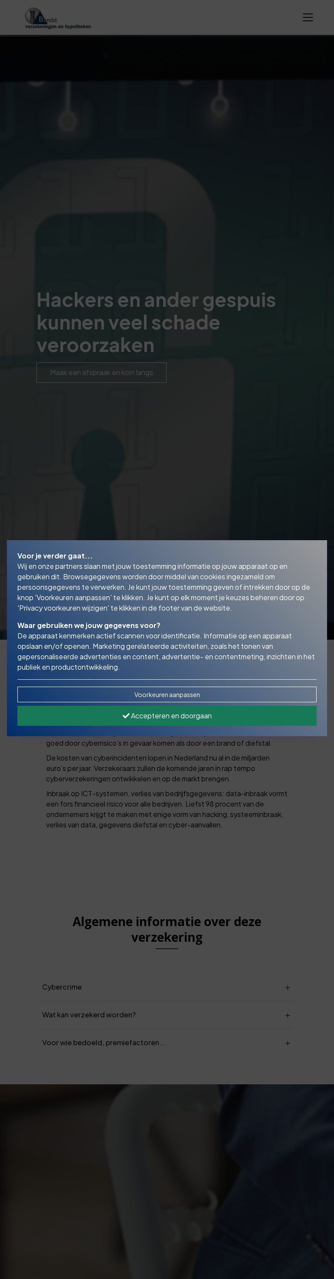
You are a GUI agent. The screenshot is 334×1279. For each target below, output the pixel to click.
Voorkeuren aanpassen (167, 694)
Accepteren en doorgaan (167, 715)
